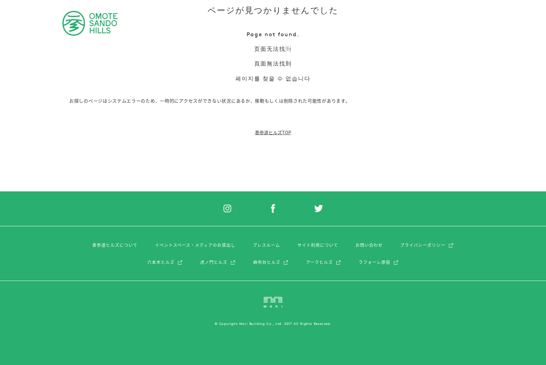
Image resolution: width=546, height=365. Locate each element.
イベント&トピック (239, 15)
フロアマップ (400, 15)
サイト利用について (317, 245)
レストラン (197, 15)
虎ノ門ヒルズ (218, 262)
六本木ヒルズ (165, 262)
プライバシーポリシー (427, 245)
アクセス (365, 15)
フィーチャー (284, 15)
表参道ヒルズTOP (273, 132)
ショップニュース (327, 15)
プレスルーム (266, 245)
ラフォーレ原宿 (379, 262)
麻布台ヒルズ (271, 262)
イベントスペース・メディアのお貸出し (195, 245)
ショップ (164, 15)
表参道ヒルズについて (115, 245)
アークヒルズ (323, 262)
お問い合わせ (369, 245)
